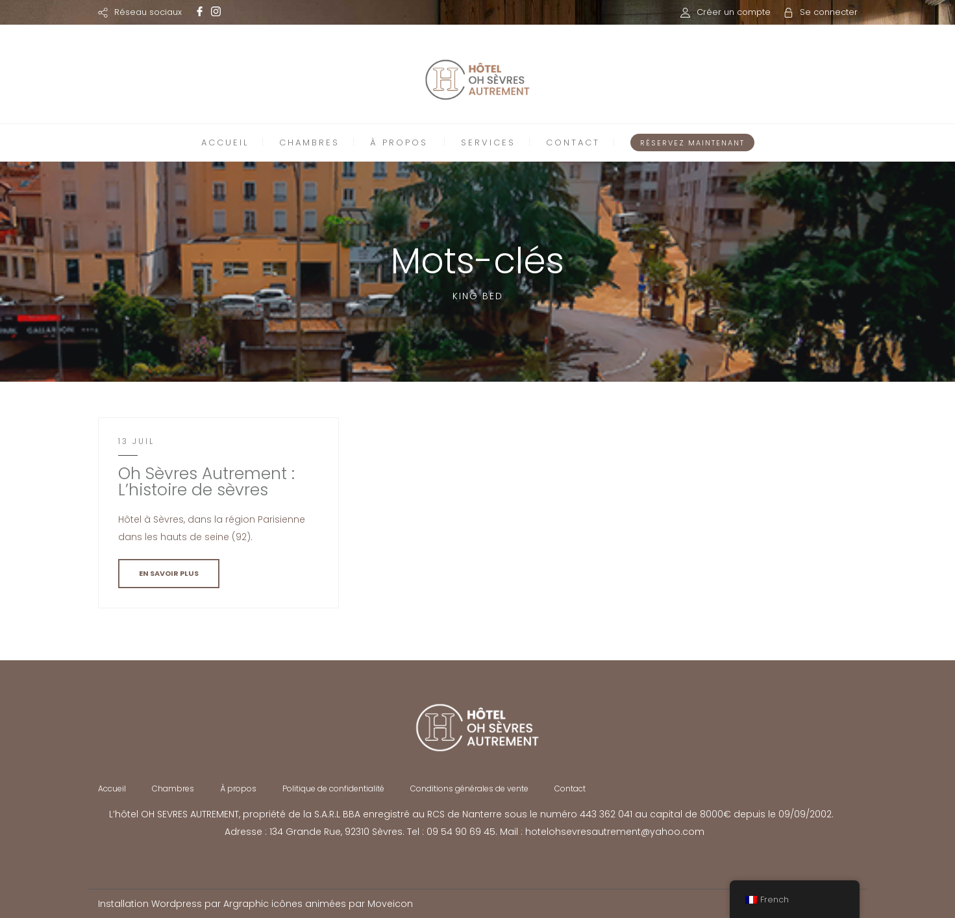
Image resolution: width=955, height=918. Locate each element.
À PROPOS (399, 142)
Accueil (112, 788)
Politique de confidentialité (333, 788)
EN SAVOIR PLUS (169, 573)
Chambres (173, 788)
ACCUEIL (225, 142)
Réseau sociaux (148, 12)
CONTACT (573, 142)
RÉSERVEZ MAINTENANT (692, 143)
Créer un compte (734, 12)
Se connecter (829, 12)
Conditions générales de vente (469, 788)
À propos (238, 788)
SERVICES (488, 142)
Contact (570, 788)
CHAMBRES (309, 142)
